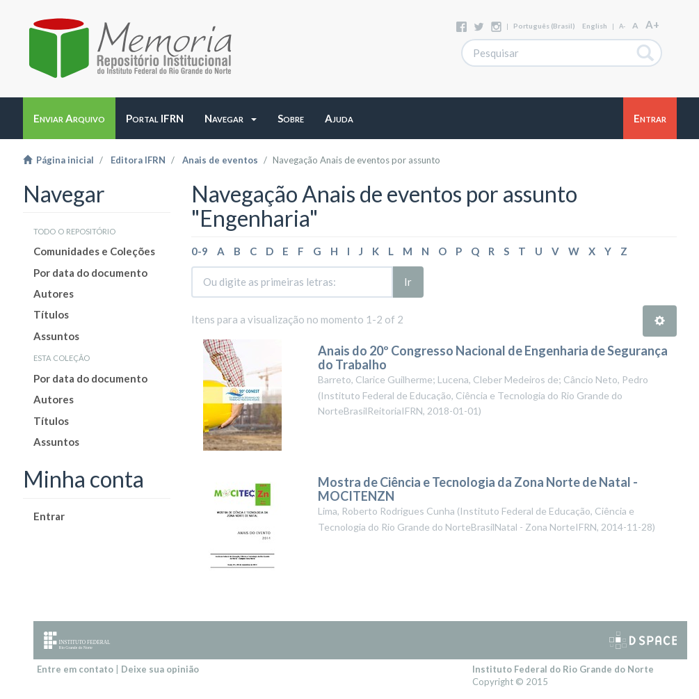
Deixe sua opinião (160, 669)
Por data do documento (90, 272)
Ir (408, 281)
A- (622, 26)
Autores (53, 293)
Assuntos (56, 336)
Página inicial (58, 160)
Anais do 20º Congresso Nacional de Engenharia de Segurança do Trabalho (493, 357)
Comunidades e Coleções (94, 251)
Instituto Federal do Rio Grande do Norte (563, 669)
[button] (230, 118)
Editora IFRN (138, 160)
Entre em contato (75, 669)
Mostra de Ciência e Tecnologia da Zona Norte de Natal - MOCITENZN (478, 489)
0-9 (199, 251)
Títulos (51, 314)
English (594, 26)
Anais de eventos (220, 160)
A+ (652, 24)
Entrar (49, 516)
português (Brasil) (544, 26)
